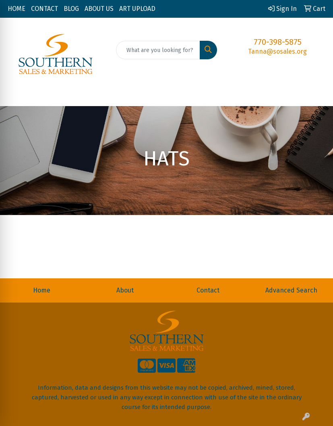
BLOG (71, 9)
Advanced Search (291, 290)
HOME (16, 9)
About (125, 290)
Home (41, 290)
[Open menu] (317, 94)
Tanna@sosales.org (277, 51)
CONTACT (44, 9)
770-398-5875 (278, 42)
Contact (207, 290)
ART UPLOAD (137, 9)
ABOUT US (99, 9)
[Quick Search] (158, 50)
